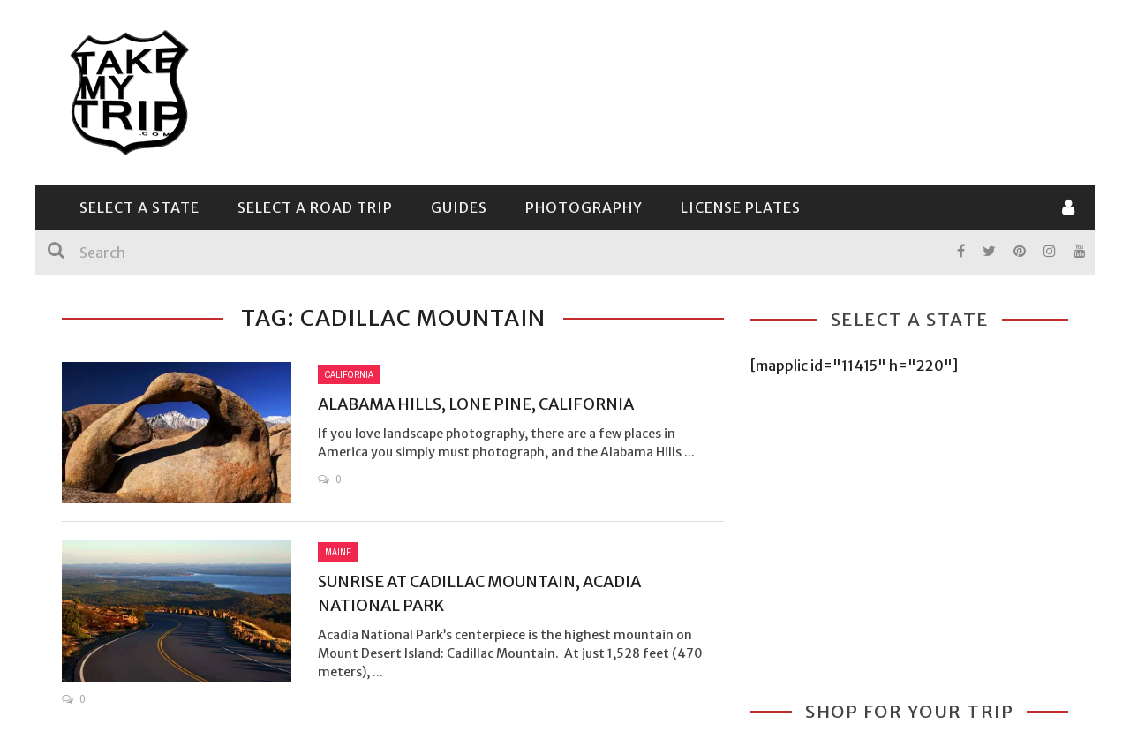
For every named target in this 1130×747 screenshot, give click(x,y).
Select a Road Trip (315, 207)
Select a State (139, 207)
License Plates (741, 207)
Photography (584, 207)
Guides (459, 207)
